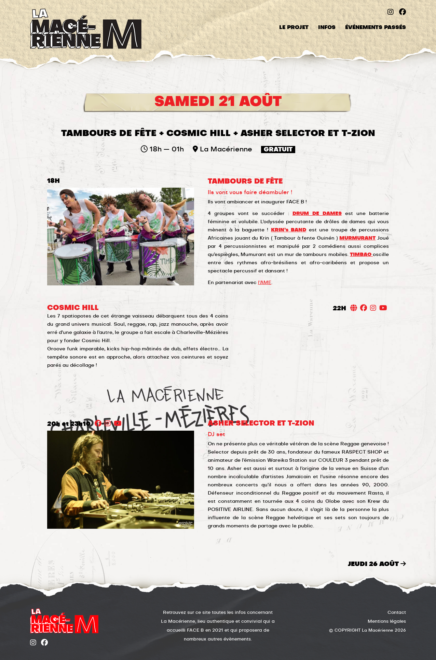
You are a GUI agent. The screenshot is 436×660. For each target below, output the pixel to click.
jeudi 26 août (377, 564)
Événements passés (375, 27)
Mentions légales (387, 621)
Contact (396, 612)
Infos (327, 27)
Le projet (294, 27)
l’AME (264, 282)
